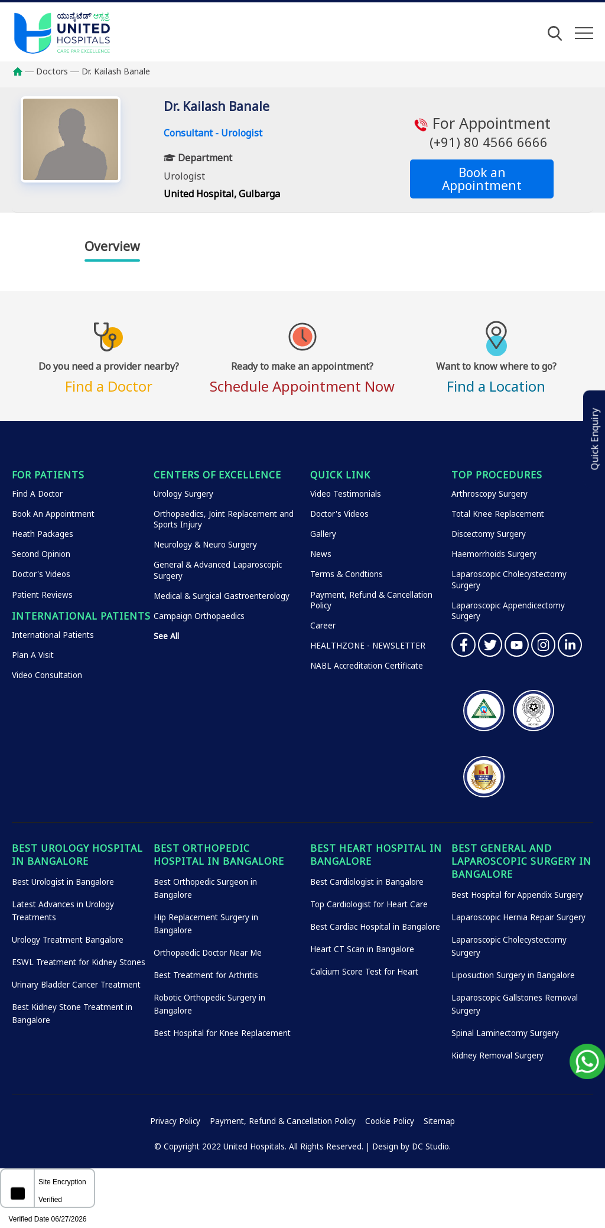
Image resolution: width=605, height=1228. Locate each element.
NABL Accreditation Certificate (366, 665)
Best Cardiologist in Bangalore (367, 882)
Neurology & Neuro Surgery (205, 544)
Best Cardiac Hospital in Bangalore (375, 926)
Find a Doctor (108, 376)
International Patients (53, 635)
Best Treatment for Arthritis (206, 975)
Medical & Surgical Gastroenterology (222, 596)
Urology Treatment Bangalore (67, 939)
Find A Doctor (37, 493)
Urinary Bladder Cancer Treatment (76, 984)
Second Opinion (41, 554)
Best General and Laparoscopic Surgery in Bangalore (521, 861)
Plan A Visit (33, 655)
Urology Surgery (183, 493)
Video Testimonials (345, 493)
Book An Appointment (53, 514)
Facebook (463, 645)
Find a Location (496, 376)
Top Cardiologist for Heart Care (369, 904)
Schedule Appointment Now (302, 376)
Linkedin (570, 645)
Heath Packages (42, 534)
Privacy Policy (175, 1121)
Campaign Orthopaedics (199, 616)
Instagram (543, 645)
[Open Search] (555, 33)
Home (23, 71)
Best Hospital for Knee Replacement (222, 1033)
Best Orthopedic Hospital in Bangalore (219, 855)
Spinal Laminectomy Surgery (505, 1033)
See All (166, 636)
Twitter (490, 645)
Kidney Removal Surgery (497, 1055)
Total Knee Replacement (497, 514)
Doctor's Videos (41, 574)
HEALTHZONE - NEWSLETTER (367, 645)
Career (323, 625)
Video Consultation (47, 675)
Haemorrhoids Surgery (493, 554)
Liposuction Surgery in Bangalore (513, 975)
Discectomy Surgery (488, 534)
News (320, 554)
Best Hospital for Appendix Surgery (517, 895)
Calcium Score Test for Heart (364, 971)
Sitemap (439, 1121)
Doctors (52, 71)
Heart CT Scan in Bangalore (362, 949)
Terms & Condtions (346, 574)
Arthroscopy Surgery (489, 493)
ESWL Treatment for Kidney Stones (78, 962)
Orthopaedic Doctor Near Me (208, 952)
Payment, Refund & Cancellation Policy (283, 1121)
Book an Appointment (482, 179)
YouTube (517, 645)
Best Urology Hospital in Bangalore (77, 855)
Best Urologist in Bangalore (63, 882)
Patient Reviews (42, 594)
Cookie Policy (389, 1121)
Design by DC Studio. (411, 1146)
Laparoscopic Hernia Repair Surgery (518, 917)
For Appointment (481, 132)
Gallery (323, 534)
